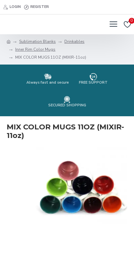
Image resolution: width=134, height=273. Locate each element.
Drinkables (74, 41)
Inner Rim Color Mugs (35, 49)
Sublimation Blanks (37, 41)
